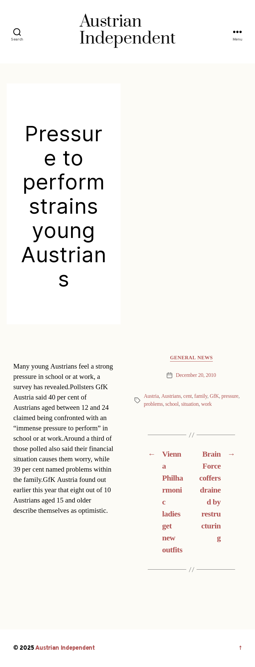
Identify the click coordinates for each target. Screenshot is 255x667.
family (200, 396)
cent (187, 396)
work (206, 404)
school (172, 404)
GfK (214, 396)
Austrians (171, 396)
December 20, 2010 (196, 375)
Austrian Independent (65, 648)
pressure (229, 396)
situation (190, 404)
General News (191, 358)
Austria (151, 396)
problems (153, 404)
